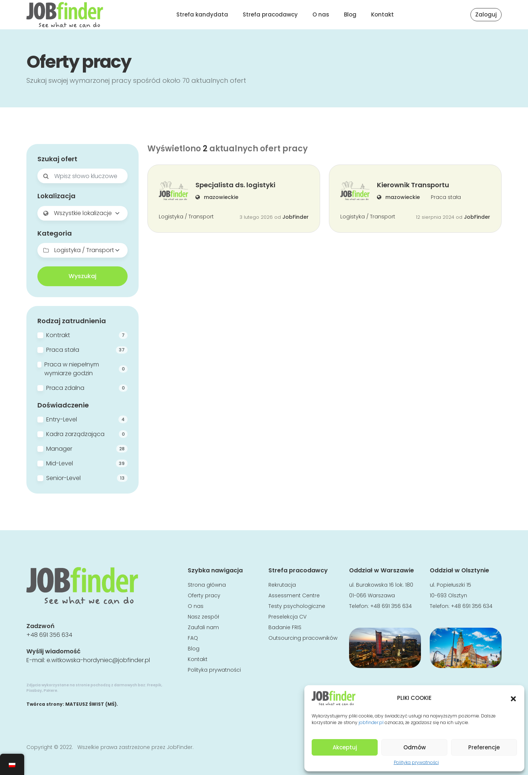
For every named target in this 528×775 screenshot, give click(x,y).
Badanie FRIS (284, 627)
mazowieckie (216, 197)
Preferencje (484, 747)
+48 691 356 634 (49, 635)
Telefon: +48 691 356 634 (380, 606)
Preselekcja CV (287, 616)
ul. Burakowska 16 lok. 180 (381, 584)
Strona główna (207, 584)
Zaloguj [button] (486, 14)
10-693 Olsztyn (448, 595)
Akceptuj (345, 747)
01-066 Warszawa (372, 595)
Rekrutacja (282, 584)
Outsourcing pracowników (302, 638)
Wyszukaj (82, 276)
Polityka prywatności (416, 762)
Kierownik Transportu (413, 184)
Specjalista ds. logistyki (235, 184)
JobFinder (295, 217)
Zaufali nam (203, 627)
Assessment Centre (294, 595)
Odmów (414, 747)
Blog (350, 14)
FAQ (193, 638)
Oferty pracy (204, 595)
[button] (513, 698)
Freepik (154, 685)
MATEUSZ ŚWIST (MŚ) (91, 704)
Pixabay (34, 690)
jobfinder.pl (371, 722)
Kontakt (382, 14)
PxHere (50, 690)
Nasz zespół (203, 616)
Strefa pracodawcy (270, 14)
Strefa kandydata (202, 14)
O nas (320, 14)
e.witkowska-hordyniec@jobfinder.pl (98, 660)
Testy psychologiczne (296, 606)
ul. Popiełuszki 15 (450, 584)
